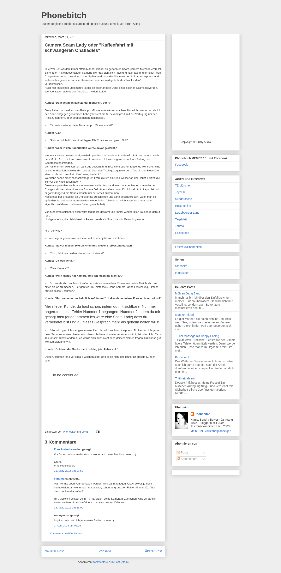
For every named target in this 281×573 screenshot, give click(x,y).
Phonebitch (63, 15)
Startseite (104, 551)
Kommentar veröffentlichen (66, 533)
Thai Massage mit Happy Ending (198, 336)
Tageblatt (181, 219)
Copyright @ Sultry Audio (196, 142)
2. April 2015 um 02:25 (67, 525)
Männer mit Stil (184, 314)
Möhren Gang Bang (187, 293)
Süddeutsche (183, 199)
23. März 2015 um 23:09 (68, 507)
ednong (59, 478)
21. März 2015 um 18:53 (68, 470)
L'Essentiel (182, 232)
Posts (183, 452)
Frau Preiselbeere (65, 449)
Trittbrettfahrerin (185, 378)
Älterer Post (153, 551)
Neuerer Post (54, 551)
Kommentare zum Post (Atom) (110, 561)
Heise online (183, 205)
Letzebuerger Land (187, 212)
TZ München (183, 185)
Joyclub (180, 192)
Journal (180, 226)
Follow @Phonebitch (188, 247)
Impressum (182, 272)
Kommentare (187, 459)
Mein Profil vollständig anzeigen (211, 431)
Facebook (181, 164)
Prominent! (182, 357)
